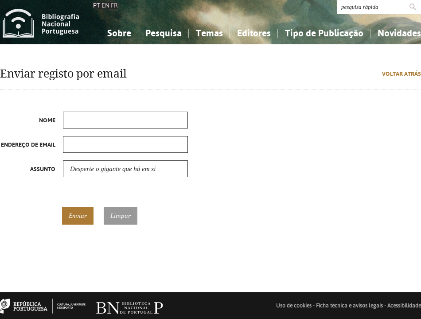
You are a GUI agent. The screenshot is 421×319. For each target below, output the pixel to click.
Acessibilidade (404, 306)
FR (114, 5)
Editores (254, 33)
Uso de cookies (294, 306)
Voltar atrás (401, 73)
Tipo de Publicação (324, 33)
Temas (209, 33)
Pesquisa (163, 33)
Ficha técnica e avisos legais (349, 306)
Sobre (119, 33)
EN (105, 5)
